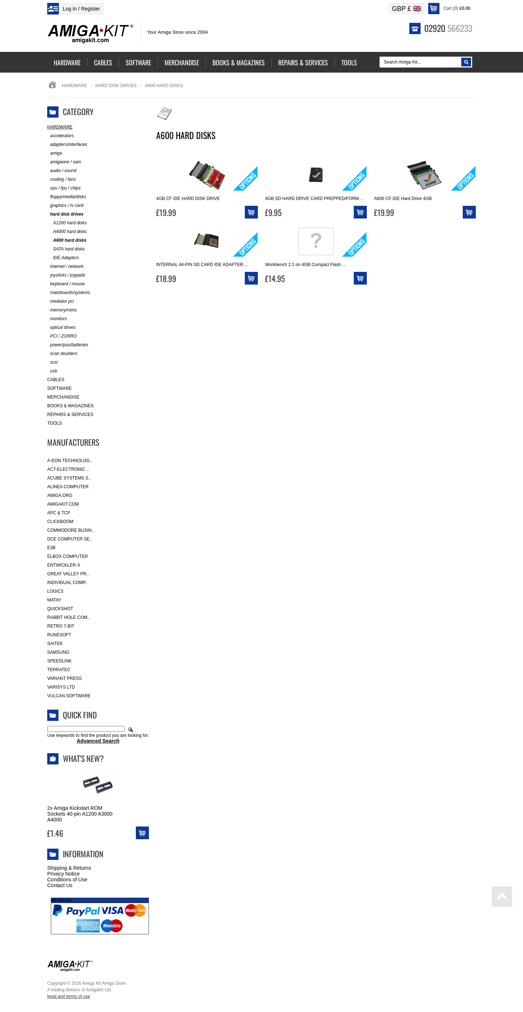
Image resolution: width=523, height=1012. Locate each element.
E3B (51, 547)
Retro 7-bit (60, 626)
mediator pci (60, 301)
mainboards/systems (68, 293)
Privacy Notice (63, 874)
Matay (54, 600)
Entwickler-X (63, 565)
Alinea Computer (68, 486)
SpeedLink (59, 661)
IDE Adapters (63, 258)
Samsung (58, 652)
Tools (54, 423)
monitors (57, 319)
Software (59, 388)
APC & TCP (58, 512)
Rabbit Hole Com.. (68, 617)
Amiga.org (59, 495)
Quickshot (60, 608)
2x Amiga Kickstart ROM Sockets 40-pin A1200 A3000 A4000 (80, 814)
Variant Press (64, 678)
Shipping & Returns (69, 868)
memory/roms (62, 310)
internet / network (65, 267)
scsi (52, 362)
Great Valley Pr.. (68, 573)
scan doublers (62, 354)
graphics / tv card (65, 206)
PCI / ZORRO (62, 336)
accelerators (60, 136)
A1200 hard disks (67, 223)
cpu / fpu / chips (64, 188)
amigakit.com (63, 504)
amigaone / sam (64, 162)
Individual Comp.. (67, 582)
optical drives (61, 328)
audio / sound (61, 171)
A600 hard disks (66, 240)
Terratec (58, 669)
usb (52, 371)
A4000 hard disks (67, 232)
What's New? (83, 758)
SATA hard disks (66, 249)
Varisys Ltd (61, 687)
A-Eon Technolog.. (69, 460)
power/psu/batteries (67, 345)
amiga (54, 153)
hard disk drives (116, 85)
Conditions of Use (67, 879)
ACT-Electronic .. (68, 469)
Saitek (55, 643)
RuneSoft (59, 634)
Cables (55, 379)
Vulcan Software (69, 695)
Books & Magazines (70, 405)
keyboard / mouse (66, 284)
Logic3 (55, 591)
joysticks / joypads (66, 275)
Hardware (74, 85)
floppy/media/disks (66, 197)
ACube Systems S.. (69, 478)
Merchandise (63, 397)
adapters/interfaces (67, 145)
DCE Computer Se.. (69, 539)
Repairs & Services (70, 414)
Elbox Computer (67, 556)
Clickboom (60, 521)
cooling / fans (61, 179)
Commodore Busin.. (70, 530)
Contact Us (59, 885)
